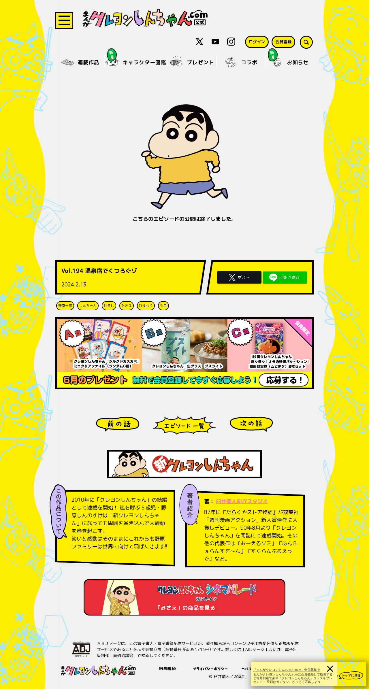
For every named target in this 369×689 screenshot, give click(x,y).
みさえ (126, 305)
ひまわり (146, 305)
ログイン (257, 42)
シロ (163, 305)
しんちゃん (88, 305)
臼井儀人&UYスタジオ (242, 501)
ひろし (109, 305)
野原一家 (65, 305)
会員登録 (283, 42)
